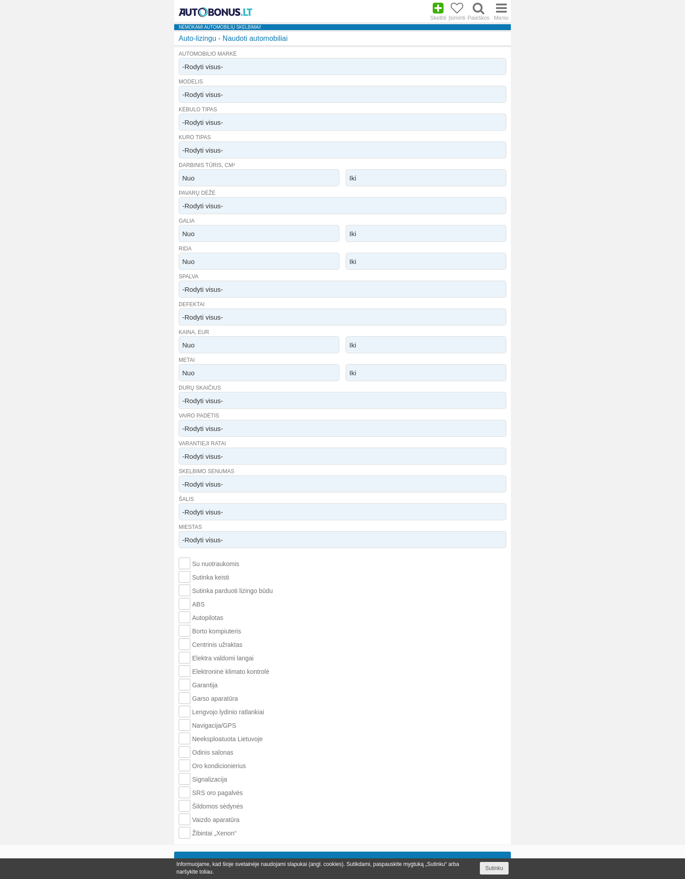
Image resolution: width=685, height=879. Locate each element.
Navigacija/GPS (214, 725)
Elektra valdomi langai (223, 658)
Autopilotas (207, 617)
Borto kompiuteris (216, 631)
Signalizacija (209, 779)
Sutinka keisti (210, 577)
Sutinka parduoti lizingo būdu (232, 590)
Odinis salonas (212, 752)
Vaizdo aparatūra (216, 819)
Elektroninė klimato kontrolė (230, 671)
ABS (198, 604)
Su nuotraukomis (215, 563)
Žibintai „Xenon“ (214, 833)
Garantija (205, 685)
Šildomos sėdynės (217, 806)
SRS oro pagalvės (217, 792)
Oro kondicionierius (219, 765)
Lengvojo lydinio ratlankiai (228, 712)
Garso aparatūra (215, 698)
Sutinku (494, 868)
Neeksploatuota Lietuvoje (227, 739)
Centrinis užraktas (217, 644)
